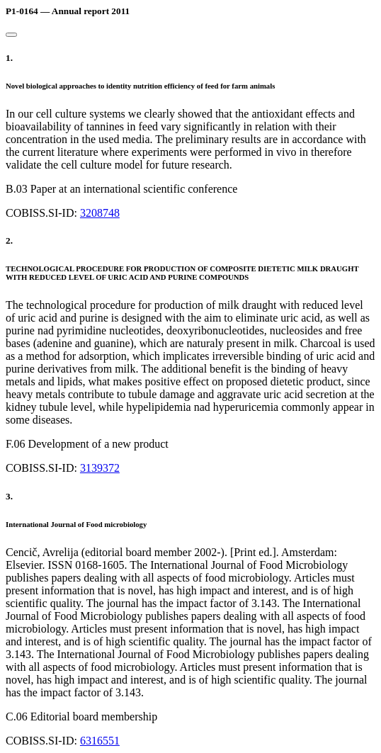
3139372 (100, 468)
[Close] (11, 35)
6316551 (100, 741)
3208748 (100, 213)
